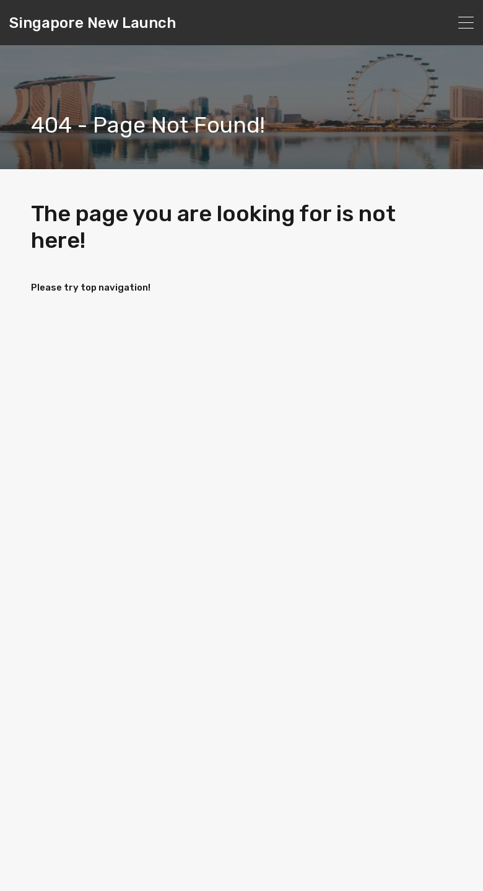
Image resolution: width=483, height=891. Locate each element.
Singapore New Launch (92, 22)
